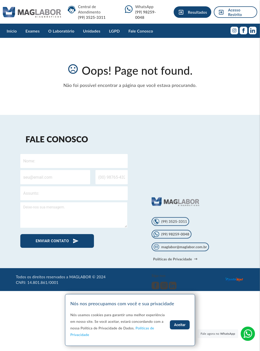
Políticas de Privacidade (175, 281)
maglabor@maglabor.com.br (180, 269)
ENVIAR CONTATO (57, 241)
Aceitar (179, 325)
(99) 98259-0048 (171, 257)
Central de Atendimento (92, 12)
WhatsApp (145, 12)
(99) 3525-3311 (170, 244)
